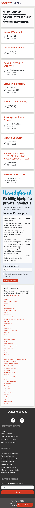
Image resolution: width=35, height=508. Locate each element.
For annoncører (6, 434)
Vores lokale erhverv (8, 456)
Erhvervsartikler (6, 464)
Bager (5, 303)
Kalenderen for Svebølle (9, 459)
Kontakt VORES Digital (8, 439)
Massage (6, 354)
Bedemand (7, 306)
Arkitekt (6, 299)
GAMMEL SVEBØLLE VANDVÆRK (13, 64)
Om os (3, 431)
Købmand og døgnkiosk (10, 346)
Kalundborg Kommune (8, 467)
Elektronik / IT (8, 323)
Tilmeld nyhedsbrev (24, 505)
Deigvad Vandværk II (14, 47)
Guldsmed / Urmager (9, 339)
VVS (5, 399)
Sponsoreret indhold (8, 473)
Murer (5, 357)
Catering (6, 312)
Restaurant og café (9, 372)
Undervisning (7, 394)
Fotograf (6, 332)
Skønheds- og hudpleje (10, 377)
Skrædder (6, 374)
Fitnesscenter (7, 328)
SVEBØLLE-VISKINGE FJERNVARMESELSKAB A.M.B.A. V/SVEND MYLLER (16, 156)
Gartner (6, 337)
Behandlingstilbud (9, 308)
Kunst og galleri (8, 343)
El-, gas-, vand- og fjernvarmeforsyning (14, 319)
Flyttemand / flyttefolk (10, 330)
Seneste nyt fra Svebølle (9, 453)
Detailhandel (7, 314)
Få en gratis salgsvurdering (10, 470)
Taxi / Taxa (7, 388)
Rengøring (7, 370)
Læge (5, 350)
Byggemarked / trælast (10, 310)
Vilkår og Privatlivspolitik (10, 436)
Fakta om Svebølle (7, 461)
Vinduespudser (8, 397)
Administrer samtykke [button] (8, 442)
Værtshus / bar (8, 401)
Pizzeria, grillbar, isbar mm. (11, 363)
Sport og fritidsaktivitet (10, 381)
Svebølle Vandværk (13, 138)
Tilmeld (17, 492)
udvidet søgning (13, 295)
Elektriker (6, 321)
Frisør (5, 334)
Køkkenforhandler (9, 348)
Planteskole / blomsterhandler (12, 366)
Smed (5, 379)
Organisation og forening (11, 361)
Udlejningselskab (8, 392)
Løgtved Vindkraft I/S (14, 84)
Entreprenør (7, 326)
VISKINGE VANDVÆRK (14, 174)
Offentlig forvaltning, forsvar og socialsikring (16, 359)
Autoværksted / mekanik (10, 301)
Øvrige (6, 403)
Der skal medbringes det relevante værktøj (16, 275)
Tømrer (6, 390)
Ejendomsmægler (9, 317)
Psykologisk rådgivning (10, 368)
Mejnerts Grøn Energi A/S (16, 101)
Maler (5, 352)
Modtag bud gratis (10, 280)
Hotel (5, 341)
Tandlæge (7, 386)
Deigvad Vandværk (13, 32)
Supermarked (7, 383)
